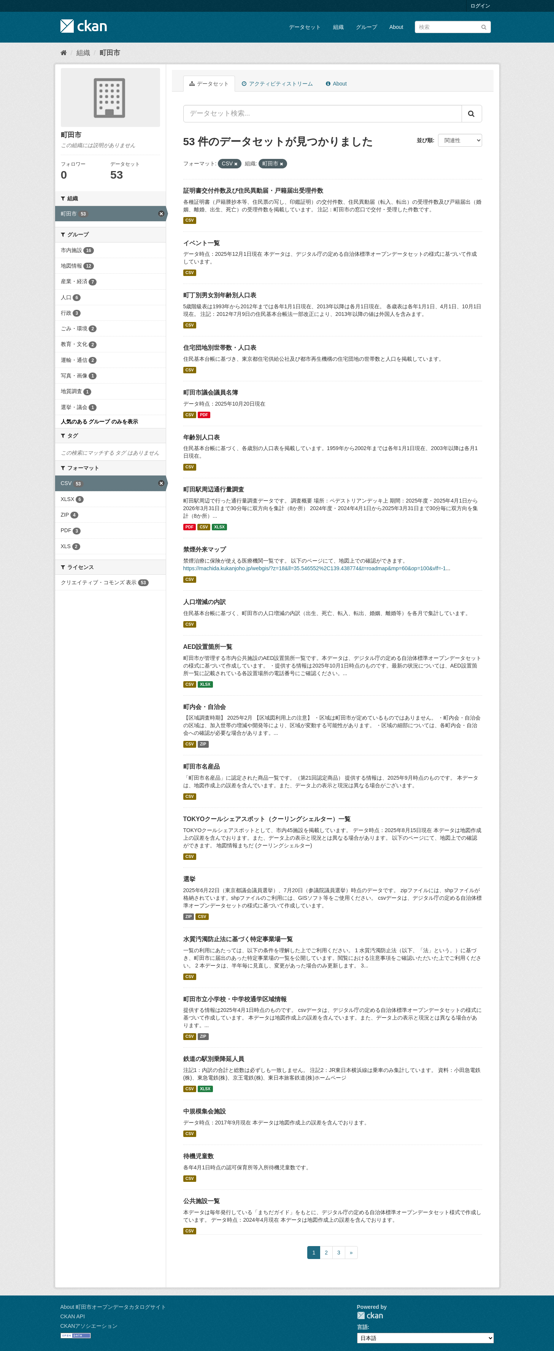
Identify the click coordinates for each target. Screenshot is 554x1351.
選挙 (189, 879)
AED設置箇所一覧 (208, 647)
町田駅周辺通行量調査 (213, 489)
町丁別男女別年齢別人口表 (219, 295)
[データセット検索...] (322, 113)
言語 (362, 1327)
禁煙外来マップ (204, 549)
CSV (190, 220)
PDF (204, 414)
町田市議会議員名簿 (210, 392)
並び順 (425, 140)
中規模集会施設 (204, 1111)
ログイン (480, 6)
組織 (338, 27)
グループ (366, 27)
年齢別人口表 (201, 437)
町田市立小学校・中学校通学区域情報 (235, 999)
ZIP (203, 744)
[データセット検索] (453, 27)
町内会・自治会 (204, 707)
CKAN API (72, 1316)
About (396, 27)
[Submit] (484, 26)
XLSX (219, 527)
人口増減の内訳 (204, 602)
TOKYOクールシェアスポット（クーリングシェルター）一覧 (267, 819)
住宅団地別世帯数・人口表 (219, 347)
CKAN (370, 1315)
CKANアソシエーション (89, 1326)
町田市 (110, 53)
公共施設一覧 (201, 1201)
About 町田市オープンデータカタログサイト (113, 1307)
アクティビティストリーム (277, 84)
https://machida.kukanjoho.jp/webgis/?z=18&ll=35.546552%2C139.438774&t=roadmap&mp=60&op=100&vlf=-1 (314, 568)
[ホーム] (63, 53)
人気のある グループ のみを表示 (99, 422)
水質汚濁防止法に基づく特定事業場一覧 (238, 939)
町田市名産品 (201, 766)
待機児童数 (198, 1156)
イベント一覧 (201, 243)
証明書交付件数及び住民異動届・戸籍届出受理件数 (253, 190)
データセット (305, 27)
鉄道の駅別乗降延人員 (213, 1059)
